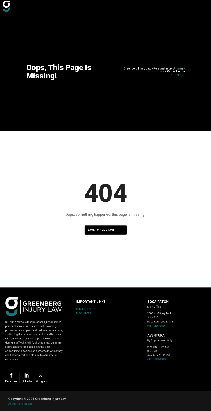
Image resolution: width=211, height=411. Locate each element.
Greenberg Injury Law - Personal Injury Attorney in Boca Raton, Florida (154, 70)
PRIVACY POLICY (85, 309)
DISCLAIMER (83, 313)
